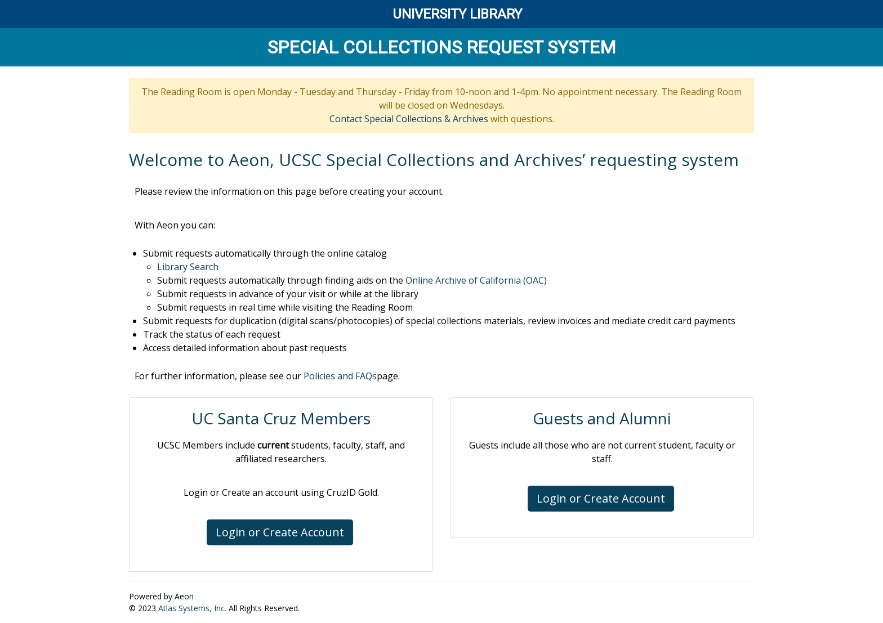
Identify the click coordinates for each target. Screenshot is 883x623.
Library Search (187, 267)
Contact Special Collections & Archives (408, 119)
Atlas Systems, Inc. (192, 608)
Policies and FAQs (340, 376)
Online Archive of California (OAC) (476, 280)
